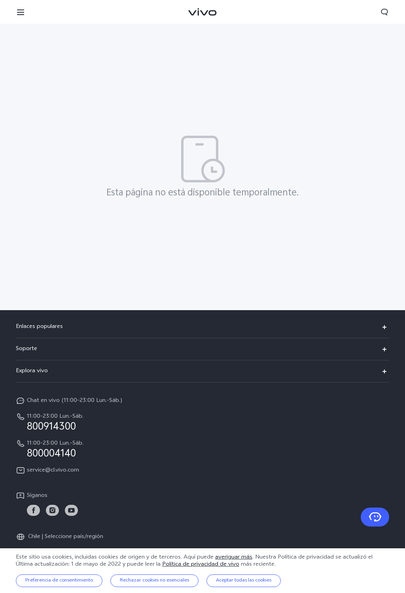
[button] (20, 12)
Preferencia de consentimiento (59, 580)
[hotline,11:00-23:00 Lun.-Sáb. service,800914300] (202, 422)
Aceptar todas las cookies (243, 580)
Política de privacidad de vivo (200, 565)
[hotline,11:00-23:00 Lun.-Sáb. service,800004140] (202, 449)
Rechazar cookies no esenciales (154, 580)
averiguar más (233, 558)
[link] (33, 510)
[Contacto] (375, 517)
